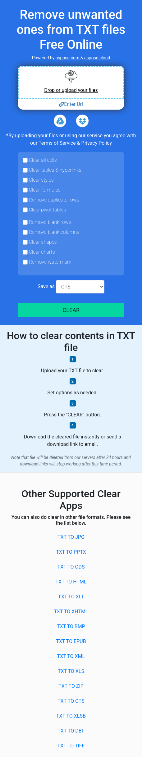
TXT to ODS (71, 567)
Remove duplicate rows (54, 200)
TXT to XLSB (71, 716)
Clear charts (42, 252)
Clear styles (41, 180)
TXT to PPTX (71, 552)
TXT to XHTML (71, 612)
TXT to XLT (71, 597)
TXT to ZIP (71, 686)
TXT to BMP (71, 626)
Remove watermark (50, 262)
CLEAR (70, 310)
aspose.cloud (97, 57)
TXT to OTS (71, 701)
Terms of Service (58, 143)
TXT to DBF (70, 731)
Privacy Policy (96, 143)
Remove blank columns (54, 232)
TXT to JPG (71, 537)
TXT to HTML (70, 582)
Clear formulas (45, 190)
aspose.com (68, 57)
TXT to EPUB (71, 641)
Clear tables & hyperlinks (55, 170)
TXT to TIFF (71, 746)
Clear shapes (43, 242)
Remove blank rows (50, 222)
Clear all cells (43, 160)
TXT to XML (71, 656)
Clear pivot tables (47, 210)
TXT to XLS (71, 671)
